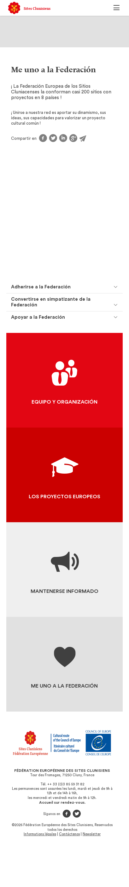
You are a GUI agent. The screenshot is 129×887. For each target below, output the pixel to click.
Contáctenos (69, 834)
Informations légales (40, 834)
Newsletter (92, 834)
